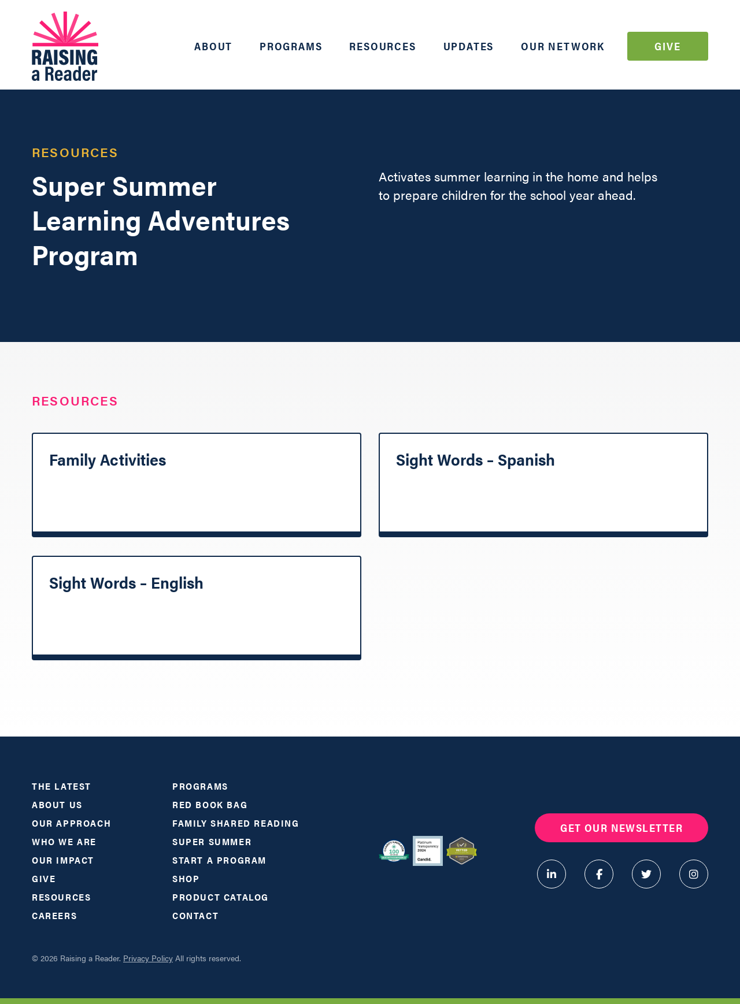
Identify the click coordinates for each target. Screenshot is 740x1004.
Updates (468, 46)
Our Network (563, 46)
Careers (54, 915)
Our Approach (71, 823)
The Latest (61, 786)
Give (667, 46)
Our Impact (63, 860)
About (213, 46)
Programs (291, 46)
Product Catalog (220, 896)
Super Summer (211, 841)
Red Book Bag (209, 804)
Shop (185, 878)
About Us (57, 804)
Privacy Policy (148, 958)
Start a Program (219, 860)
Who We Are (64, 841)
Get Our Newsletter (621, 827)
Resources (382, 46)
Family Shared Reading (235, 823)
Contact (195, 915)
